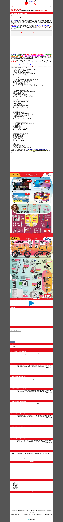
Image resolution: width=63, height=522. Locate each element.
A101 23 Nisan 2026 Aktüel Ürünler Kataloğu (18, 376)
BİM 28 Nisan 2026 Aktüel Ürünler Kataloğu (27, 10)
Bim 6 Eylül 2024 (46, 453)
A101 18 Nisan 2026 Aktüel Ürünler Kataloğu (18, 426)
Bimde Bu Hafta (13, 453)
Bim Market (35, 453)
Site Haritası (33, 516)
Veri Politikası (15, 483)
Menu (13, 6)
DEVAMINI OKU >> (48, 367)
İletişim (14, 482)
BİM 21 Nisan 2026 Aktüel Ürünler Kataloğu (18, 413)
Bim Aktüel (29, 453)
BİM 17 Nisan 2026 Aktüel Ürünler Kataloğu (18, 438)
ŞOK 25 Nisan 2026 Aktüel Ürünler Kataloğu (18, 388)
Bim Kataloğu (39, 453)
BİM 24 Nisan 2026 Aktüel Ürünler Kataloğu (18, 363)
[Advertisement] (32, 44)
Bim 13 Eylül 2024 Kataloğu (21, 453)
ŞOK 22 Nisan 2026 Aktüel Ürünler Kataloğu (18, 401)
